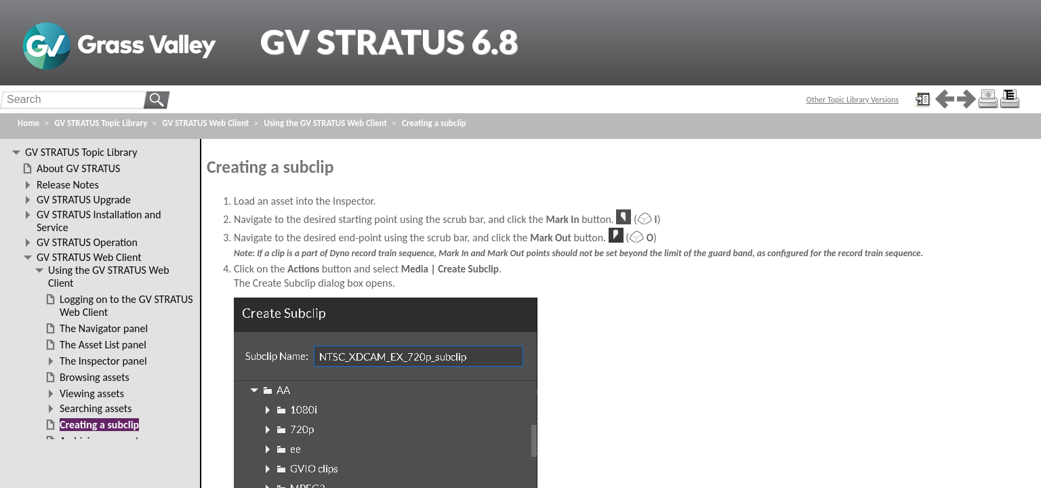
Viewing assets (92, 393)
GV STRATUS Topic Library (100, 123)
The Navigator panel (104, 328)
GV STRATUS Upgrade (84, 199)
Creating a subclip (434, 123)
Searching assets (95, 408)
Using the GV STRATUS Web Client (325, 123)
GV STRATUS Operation (87, 242)
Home (28, 123)
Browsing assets (94, 377)
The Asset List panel (103, 344)
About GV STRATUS (78, 168)
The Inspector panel (103, 360)
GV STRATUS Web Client (205, 123)
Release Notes (68, 184)
